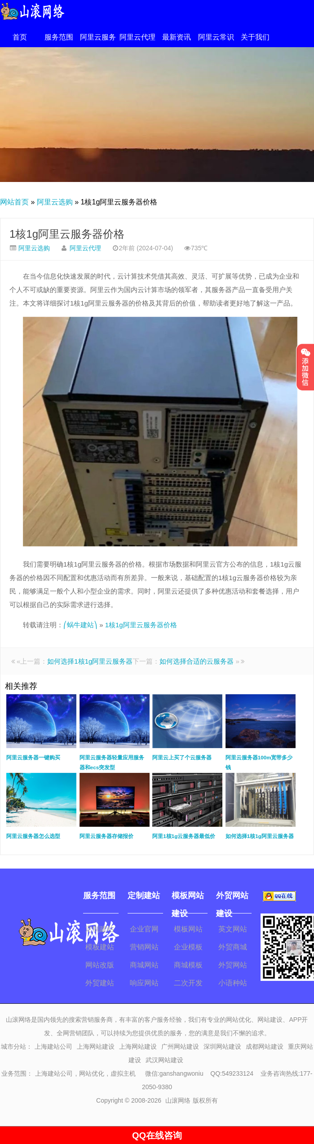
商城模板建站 (188, 966)
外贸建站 (99, 983)
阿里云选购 (55, 202)
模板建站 (99, 947)
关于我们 (255, 37)
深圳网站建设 (222, 1046)
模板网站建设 (188, 930)
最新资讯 (176, 37)
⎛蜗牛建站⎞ (80, 625)
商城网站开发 (144, 966)
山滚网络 (177, 1100)
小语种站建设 (232, 984)
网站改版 (99, 965)
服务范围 (58, 37)
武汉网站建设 (164, 1060)
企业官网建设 (144, 930)
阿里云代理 (137, 37)
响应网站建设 (144, 984)
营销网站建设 (144, 948)
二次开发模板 (188, 984)
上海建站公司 (53, 1046)
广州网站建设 (180, 1046)
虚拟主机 (123, 1073)
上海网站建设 (96, 1046)
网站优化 (91, 1073)
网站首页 (14, 202)
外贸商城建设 (232, 948)
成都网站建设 (264, 1046)
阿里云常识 (216, 37)
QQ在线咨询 (157, 1135)
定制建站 (99, 929)
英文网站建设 (232, 930)
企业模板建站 (188, 948)
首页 (20, 37)
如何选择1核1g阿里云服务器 (90, 661)
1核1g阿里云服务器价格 (66, 234)
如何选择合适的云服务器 (196, 661)
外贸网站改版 (232, 966)
